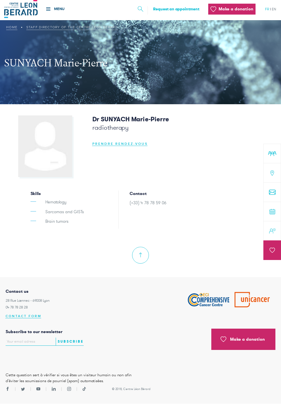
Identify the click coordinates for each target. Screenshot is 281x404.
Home (11, 27)
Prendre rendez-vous (120, 144)
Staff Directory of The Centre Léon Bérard (72, 27)
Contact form (23, 316)
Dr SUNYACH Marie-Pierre (130, 119)
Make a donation (243, 339)
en (274, 9)
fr (267, 9)
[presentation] (38, 357)
